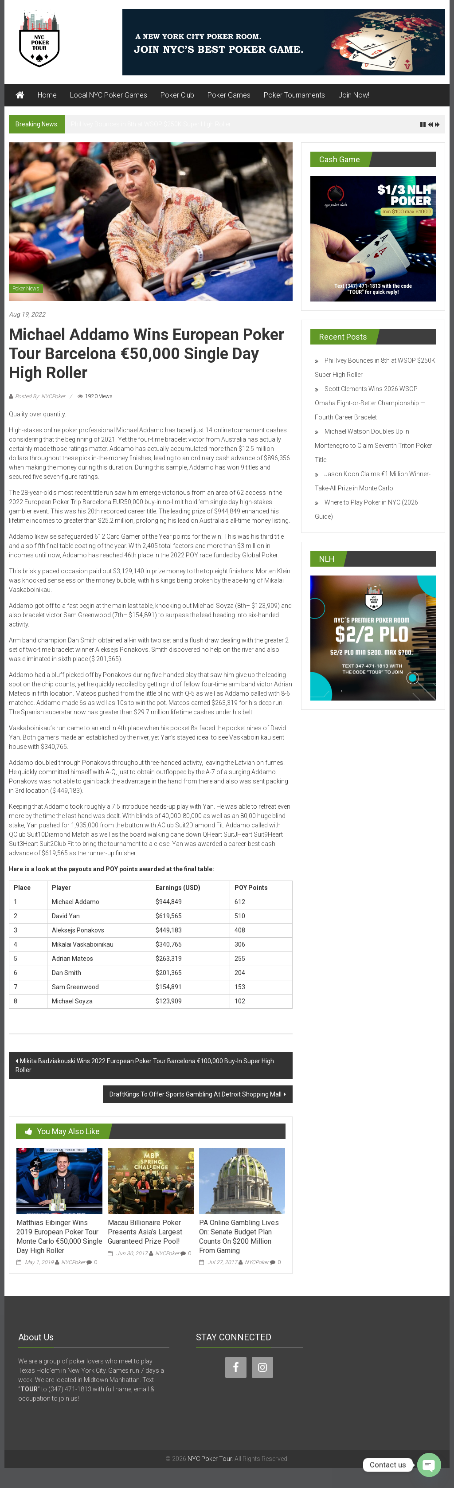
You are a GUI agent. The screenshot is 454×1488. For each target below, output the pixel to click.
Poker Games (228, 95)
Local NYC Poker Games (108, 95)
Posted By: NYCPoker (40, 396)
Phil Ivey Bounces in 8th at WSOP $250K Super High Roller (151, 124)
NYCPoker (73, 1262)
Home (47, 95)
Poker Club (177, 95)
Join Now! (353, 95)
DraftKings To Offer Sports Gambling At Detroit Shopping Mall (196, 1094)
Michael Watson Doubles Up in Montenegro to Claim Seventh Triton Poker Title (373, 445)
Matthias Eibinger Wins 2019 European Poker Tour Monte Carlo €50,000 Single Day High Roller (59, 1236)
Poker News (25, 289)
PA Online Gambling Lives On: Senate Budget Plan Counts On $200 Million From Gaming (239, 1236)
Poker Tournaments (294, 95)
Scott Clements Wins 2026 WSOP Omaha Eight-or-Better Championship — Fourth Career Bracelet (370, 403)
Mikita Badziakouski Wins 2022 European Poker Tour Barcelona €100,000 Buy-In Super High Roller (145, 1065)
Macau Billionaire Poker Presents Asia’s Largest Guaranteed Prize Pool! (145, 1231)
